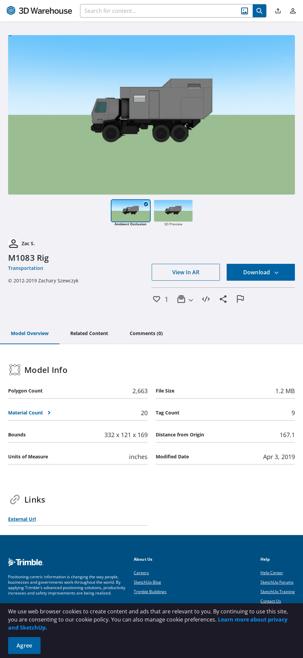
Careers (141, 573)
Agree (24, 645)
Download (261, 272)
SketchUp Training (277, 591)
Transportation (25, 268)
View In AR (185, 272)
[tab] (29, 333)
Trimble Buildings (150, 591)
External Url (22, 519)
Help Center (271, 573)
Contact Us (270, 601)
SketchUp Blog (147, 582)
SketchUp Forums (277, 582)
